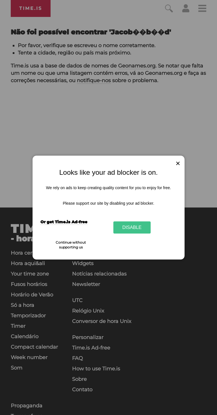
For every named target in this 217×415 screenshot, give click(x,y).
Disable (132, 227)
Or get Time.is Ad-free (63, 221)
